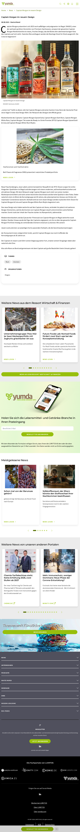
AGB (39, 824)
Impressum (29, 824)
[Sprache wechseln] (68, 4)
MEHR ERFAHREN (40, 632)
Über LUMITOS (39, 807)
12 (49, 612)
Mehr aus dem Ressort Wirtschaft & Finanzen (40, 374)
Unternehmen (7, 665)
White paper (6, 680)
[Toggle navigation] (77, 4)
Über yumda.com (40, 811)
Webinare (5, 688)
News (3, 657)
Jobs (3, 696)
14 (54, 612)
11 (47, 612)
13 (52, 612)
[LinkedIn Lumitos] (40, 794)
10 (51, 367)
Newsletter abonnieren (37, 434)
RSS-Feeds (5, 711)
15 (56, 612)
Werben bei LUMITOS (39, 803)
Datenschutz (50, 824)
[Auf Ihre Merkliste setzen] (72, 4)
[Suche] (60, 4)
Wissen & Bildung (8, 703)
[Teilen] (64, 4)
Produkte (5, 673)
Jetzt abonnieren (40, 741)
